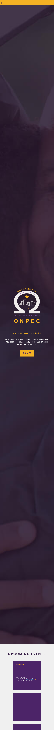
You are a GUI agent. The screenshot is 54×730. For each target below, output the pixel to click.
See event (30, 679)
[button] (1, 2)
